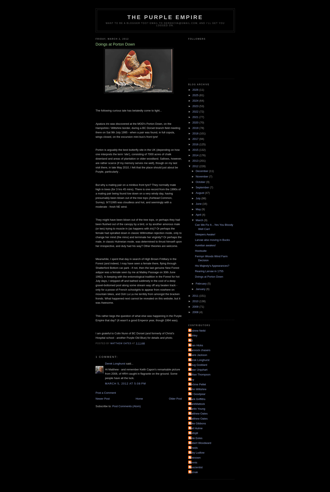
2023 (195, 106)
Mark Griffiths (197, 399)
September (203, 187)
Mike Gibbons (197, 423)
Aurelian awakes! (205, 245)
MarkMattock (197, 403)
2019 (195, 128)
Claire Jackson (198, 355)
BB (191, 340)
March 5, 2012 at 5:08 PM (125, 383)
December (202, 171)
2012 (195, 166)
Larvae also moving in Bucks (212, 239)
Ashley (193, 335)
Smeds (193, 447)
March (200, 220)
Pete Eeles (195, 438)
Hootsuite (200, 250)
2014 (195, 155)
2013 (195, 160)
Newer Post (103, 398)
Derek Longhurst (115, 363)
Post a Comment (106, 392)
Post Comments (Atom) (126, 406)
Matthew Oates (198, 413)
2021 (195, 117)
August (200, 192)
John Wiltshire (197, 389)
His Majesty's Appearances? (212, 265)
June (199, 203)
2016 (195, 144)
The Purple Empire (165, 17)
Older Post (175, 398)
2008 (195, 312)
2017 (195, 138)
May (199, 209)
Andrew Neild (197, 330)
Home (139, 398)
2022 (195, 111)
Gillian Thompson (199, 374)
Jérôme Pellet (197, 384)
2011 (195, 295)
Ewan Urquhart (198, 369)
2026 (195, 89)
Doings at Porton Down (209, 276)
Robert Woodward (200, 443)
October (201, 182)
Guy (191, 379)
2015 (195, 149)
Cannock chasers (199, 350)
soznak (193, 472)
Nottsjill (193, 433)
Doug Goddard (198, 364)
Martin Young (197, 408)
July (198, 198)
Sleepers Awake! (205, 234)
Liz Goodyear (197, 394)
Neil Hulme (196, 428)
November (202, 176)
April (199, 214)
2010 (195, 301)
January (201, 289)
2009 (195, 306)
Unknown (195, 457)
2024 (195, 100)
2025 (195, 95)
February (202, 283)
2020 (195, 122)
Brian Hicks (196, 345)
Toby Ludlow (196, 452)
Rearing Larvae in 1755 (209, 271)
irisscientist (196, 467)
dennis (193, 462)
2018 (195, 133)
